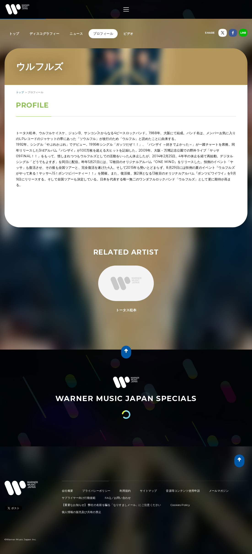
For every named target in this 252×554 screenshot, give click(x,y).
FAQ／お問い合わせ (118, 498)
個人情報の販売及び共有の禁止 (81, 512)
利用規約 (125, 490)
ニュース (76, 34)
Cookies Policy (180, 505)
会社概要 (67, 490)
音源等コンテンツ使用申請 (183, 490)
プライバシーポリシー (96, 490)
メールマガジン (219, 490)
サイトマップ (148, 490)
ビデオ (128, 34)
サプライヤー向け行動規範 (79, 498)
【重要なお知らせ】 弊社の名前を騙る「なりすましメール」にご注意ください (111, 505)
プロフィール (103, 34)
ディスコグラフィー (45, 34)
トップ (14, 34)
